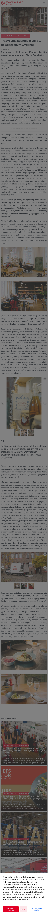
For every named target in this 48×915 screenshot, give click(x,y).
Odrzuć (23, 909)
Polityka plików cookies (37, 909)
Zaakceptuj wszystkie (10, 909)
